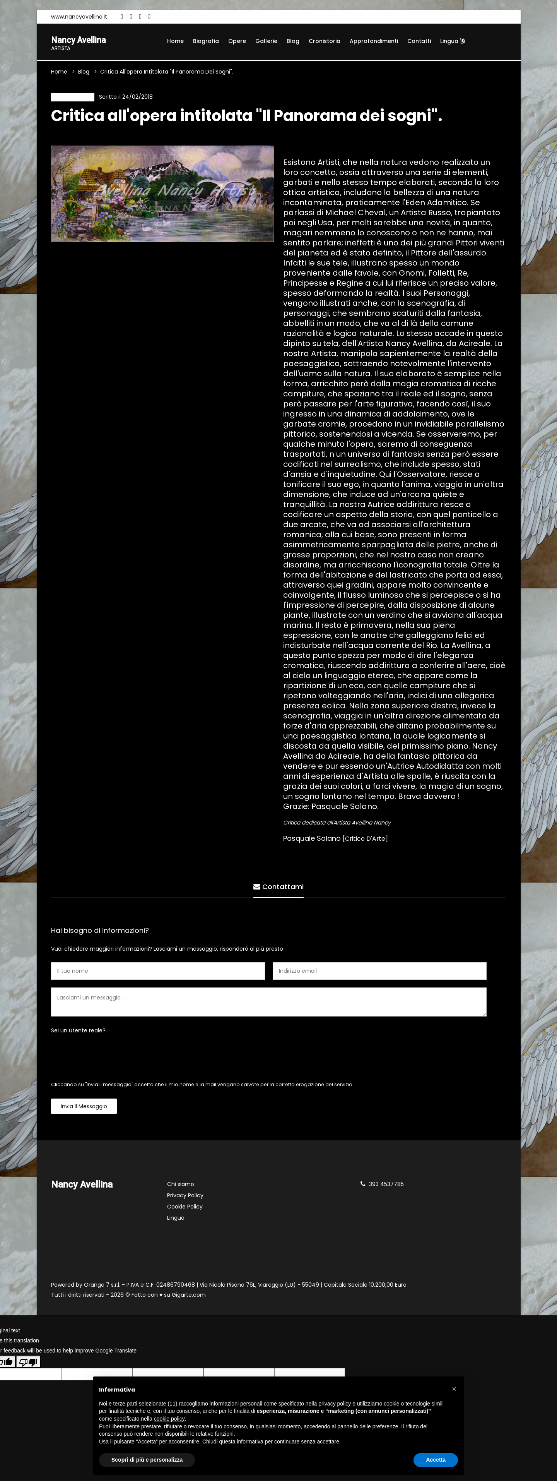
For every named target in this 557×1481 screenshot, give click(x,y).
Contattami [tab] (278, 887)
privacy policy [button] (334, 1403)
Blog (293, 41)
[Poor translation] (28, 1364)
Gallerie (266, 41)
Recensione (70, 98)
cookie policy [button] (169, 1419)
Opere (237, 41)
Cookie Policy (185, 1209)
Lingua (452, 41)
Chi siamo (180, 1186)
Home (175, 41)
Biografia (206, 41)
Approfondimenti (374, 41)
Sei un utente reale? (78, 1033)
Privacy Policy (185, 1198)
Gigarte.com (189, 1297)
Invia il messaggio (84, 1108)
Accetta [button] (436, 1460)
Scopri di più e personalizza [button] (147, 1460)
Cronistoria (324, 41)
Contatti (419, 41)
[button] (454, 1389)
